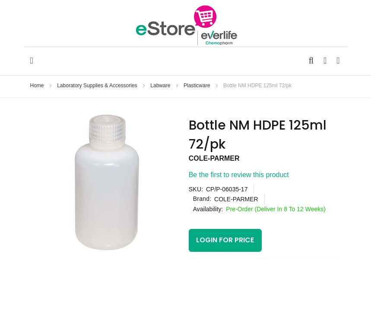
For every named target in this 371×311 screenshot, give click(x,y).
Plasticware (198, 86)
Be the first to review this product (239, 174)
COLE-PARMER (214, 158)
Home (37, 86)
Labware (160, 86)
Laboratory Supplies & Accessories (98, 86)
